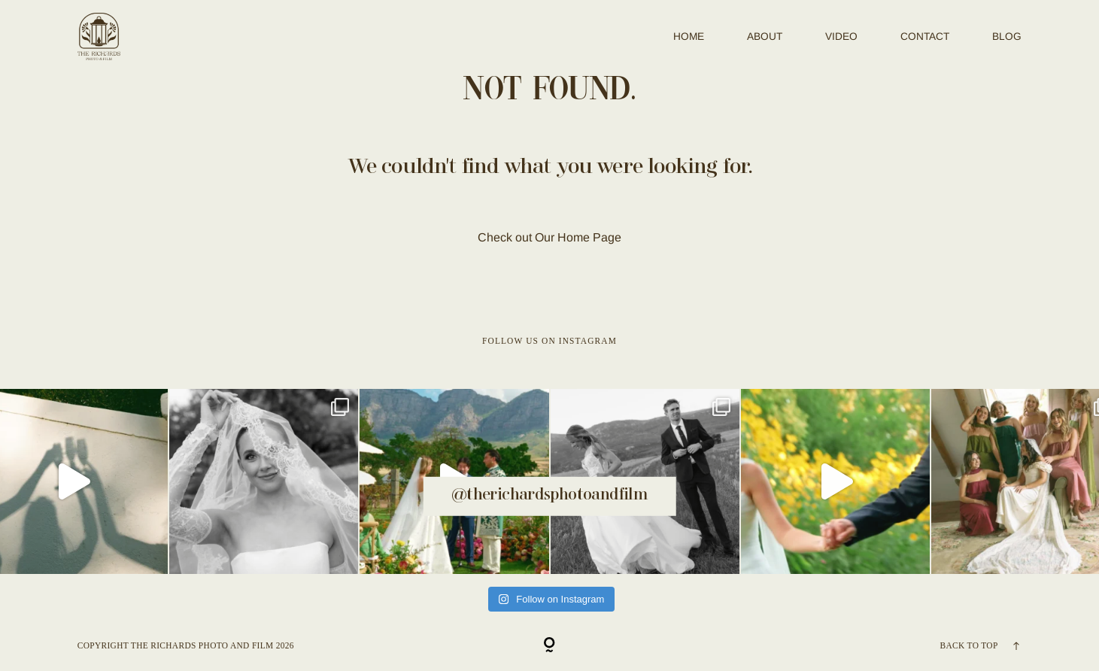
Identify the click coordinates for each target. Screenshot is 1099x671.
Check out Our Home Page (549, 237)
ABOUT (764, 36)
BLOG (1007, 36)
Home (688, 36)
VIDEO (841, 36)
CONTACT (924, 36)
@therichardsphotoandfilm (549, 495)
